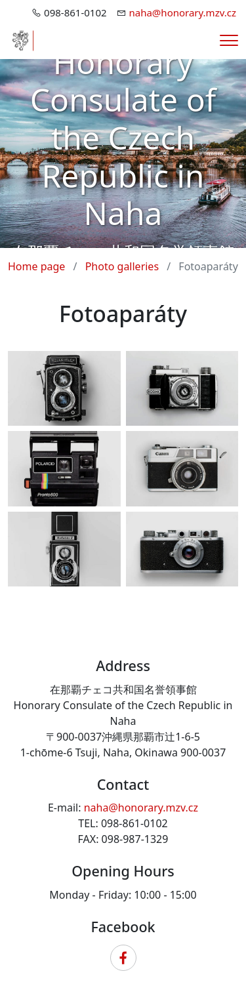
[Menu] (229, 40)
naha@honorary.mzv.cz (183, 12)
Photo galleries (122, 266)
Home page (36, 266)
